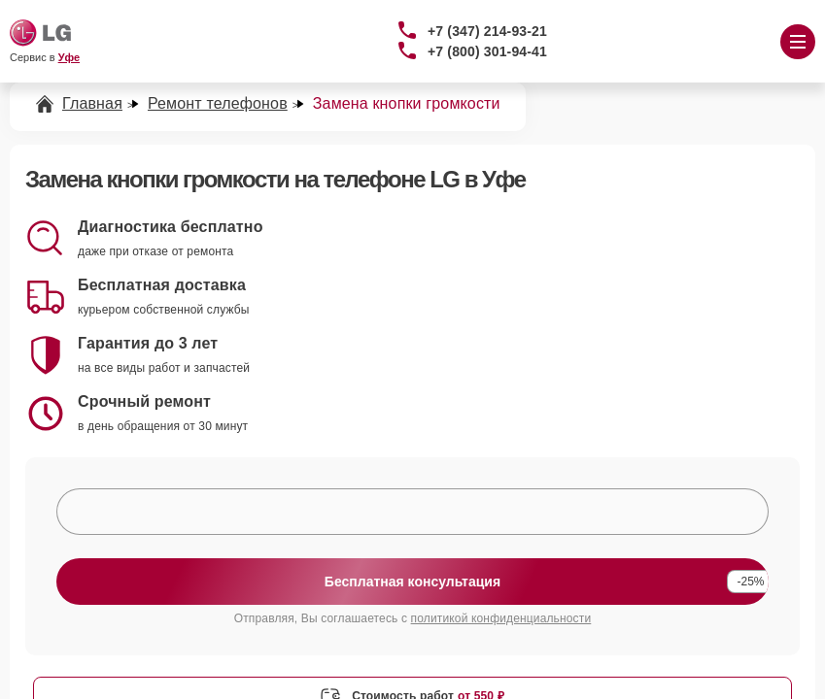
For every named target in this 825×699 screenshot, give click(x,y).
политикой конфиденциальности (501, 618)
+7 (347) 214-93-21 (487, 31)
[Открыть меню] (797, 41)
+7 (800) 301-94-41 (487, 51)
